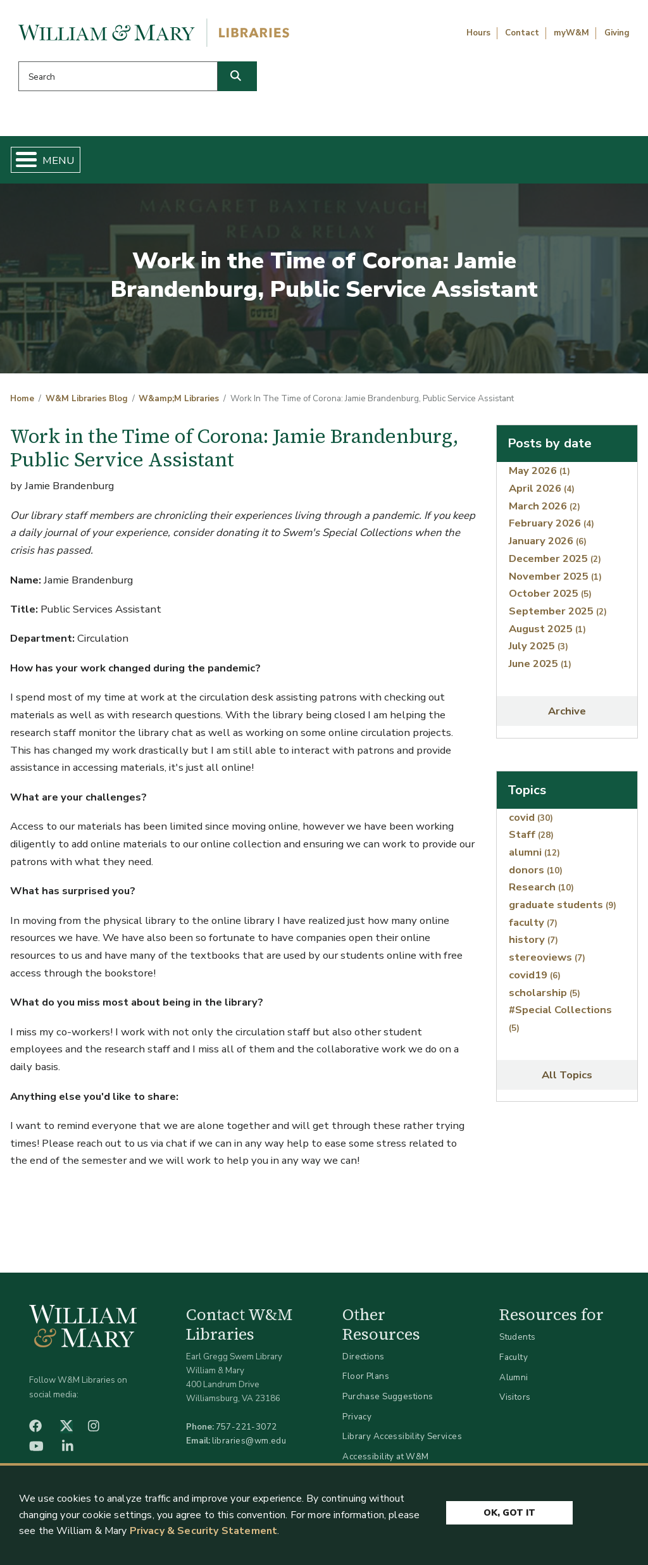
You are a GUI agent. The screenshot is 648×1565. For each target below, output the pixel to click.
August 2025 (547, 633)
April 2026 (542, 493)
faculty (533, 927)
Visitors (514, 1402)
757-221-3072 (246, 1432)
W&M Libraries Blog (87, 403)
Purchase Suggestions (387, 1401)
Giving (617, 33)
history (533, 944)
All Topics (567, 1080)
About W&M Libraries (483, 162)
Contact (522, 33)
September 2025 (558, 616)
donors (536, 875)
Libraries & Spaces (361, 162)
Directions (363, 1362)
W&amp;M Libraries (179, 403)
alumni (534, 857)
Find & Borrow (129, 162)
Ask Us (592, 162)
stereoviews (547, 962)
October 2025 (550, 598)
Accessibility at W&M (385, 1462)
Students (517, 1342)
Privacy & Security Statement (203, 1531)
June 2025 (540, 668)
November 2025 (555, 580)
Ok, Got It (509, 1510)
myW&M (571, 33)
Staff (531, 839)
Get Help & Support (239, 162)
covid (531, 821)
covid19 (535, 980)
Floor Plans (365, 1381)
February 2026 (551, 528)
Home (55, 162)
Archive (567, 716)
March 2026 (544, 511)
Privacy (356, 1421)
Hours (478, 33)
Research (541, 892)
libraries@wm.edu (249, 1446)
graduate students (562, 909)
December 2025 (555, 563)
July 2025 (538, 651)
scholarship (544, 997)
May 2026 (539, 475)
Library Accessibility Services (402, 1441)
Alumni (513, 1382)
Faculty (513, 1362)
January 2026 (548, 546)
